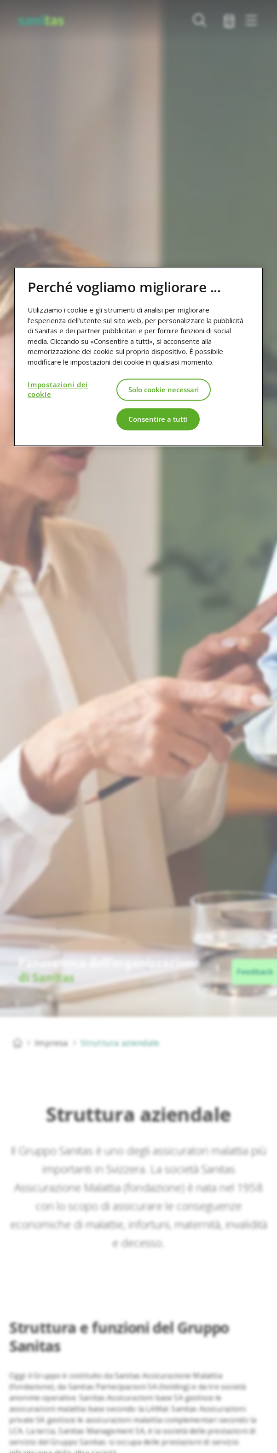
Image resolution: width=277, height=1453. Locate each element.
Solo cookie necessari (163, 389)
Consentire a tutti (158, 419)
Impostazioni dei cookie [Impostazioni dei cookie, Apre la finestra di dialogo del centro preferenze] (58, 389)
